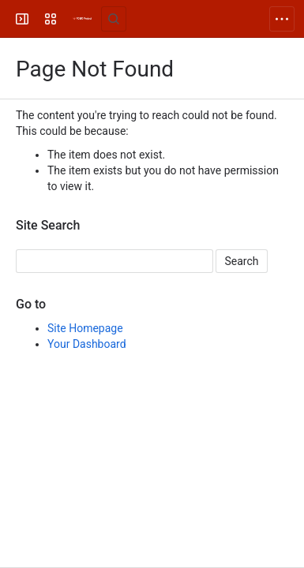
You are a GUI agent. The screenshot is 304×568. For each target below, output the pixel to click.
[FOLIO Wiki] (82, 19)
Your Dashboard (86, 344)
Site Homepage (85, 328)
